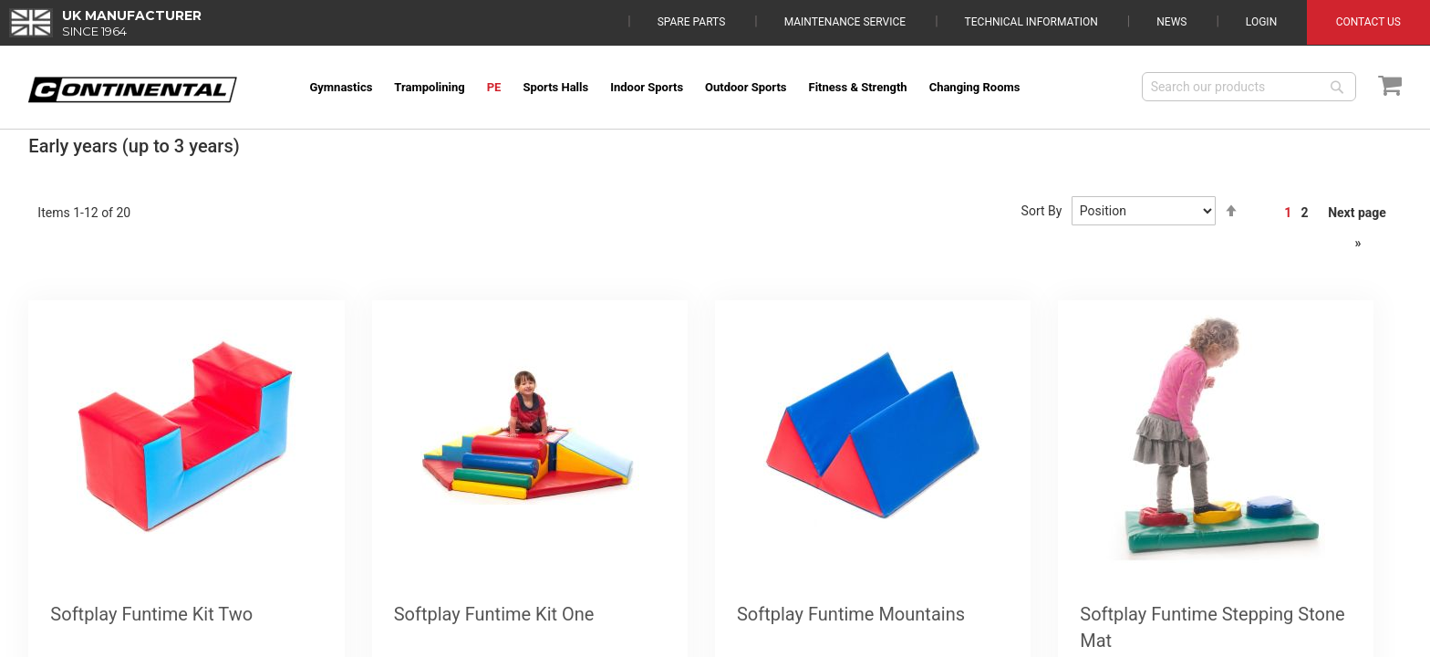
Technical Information (1031, 22)
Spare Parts (692, 22)
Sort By (1041, 210)
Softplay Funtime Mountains (851, 614)
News (1171, 22)
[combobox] (1249, 86)
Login (1261, 22)
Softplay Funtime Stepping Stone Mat (1212, 627)
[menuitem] (340, 87)
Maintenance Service (845, 22)
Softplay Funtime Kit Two (151, 614)
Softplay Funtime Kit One (494, 614)
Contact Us (1368, 22)
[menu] (712, 87)
